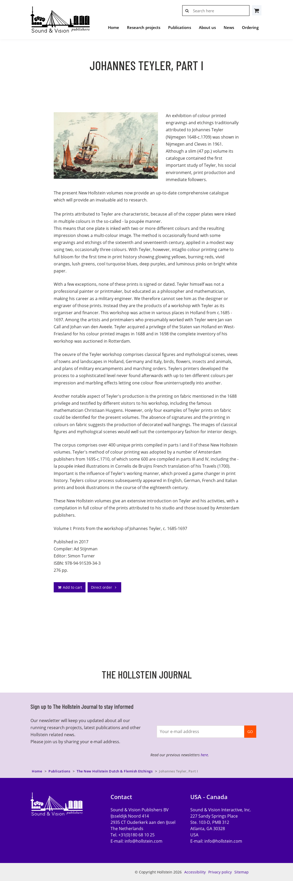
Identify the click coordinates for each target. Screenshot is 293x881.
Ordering (250, 27)
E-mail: (136, 841)
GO (250, 731)
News (229, 27)
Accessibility (195, 872)
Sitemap (241, 872)
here (204, 754)
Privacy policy (220, 872)
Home (113, 27)
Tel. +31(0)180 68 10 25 (133, 835)
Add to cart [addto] (69, 587)
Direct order (104, 587)
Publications (179, 27)
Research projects (143, 27)
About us (207, 27)
